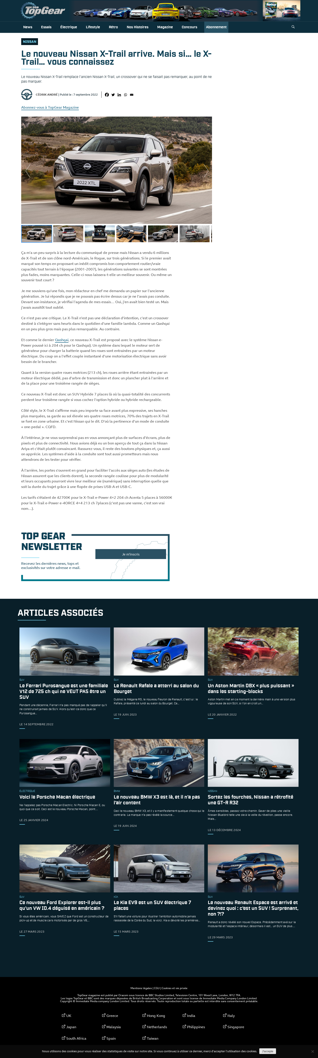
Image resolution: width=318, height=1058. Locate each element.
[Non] (312, 1051)
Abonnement (216, 27)
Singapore (235, 1026)
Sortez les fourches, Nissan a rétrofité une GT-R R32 (250, 800)
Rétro (113, 27)
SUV (21, 680)
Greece (112, 1015)
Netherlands (157, 1026)
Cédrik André (47, 94)
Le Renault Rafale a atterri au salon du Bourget (156, 689)
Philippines (196, 1026)
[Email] (131, 94)
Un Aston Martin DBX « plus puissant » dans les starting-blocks (251, 689)
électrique (27, 791)
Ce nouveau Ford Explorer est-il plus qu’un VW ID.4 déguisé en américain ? (61, 906)
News (27, 27)
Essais (46, 27)
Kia (116, 897)
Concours (189, 27)
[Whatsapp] (125, 94)
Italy (231, 1015)
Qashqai (61, 339)
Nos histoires (137, 27)
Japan (71, 1026)
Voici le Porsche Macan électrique (57, 797)
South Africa (76, 1038)
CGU (157, 988)
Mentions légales (141, 988)
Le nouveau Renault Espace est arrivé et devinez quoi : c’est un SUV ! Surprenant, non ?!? (253, 909)
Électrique (68, 27)
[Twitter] (113, 94)
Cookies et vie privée (174, 988)
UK (68, 1015)
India (191, 1015)
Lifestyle (93, 27)
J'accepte (267, 1051)
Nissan (29, 42)
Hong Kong (156, 1015)
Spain (111, 1038)
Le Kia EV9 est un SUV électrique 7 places (152, 906)
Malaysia (113, 1026)
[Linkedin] (119, 94)
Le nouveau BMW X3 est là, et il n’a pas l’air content (157, 800)
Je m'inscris (131, 554)
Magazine (165, 27)
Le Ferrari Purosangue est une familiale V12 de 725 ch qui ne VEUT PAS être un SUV (63, 692)
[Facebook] (107, 94)
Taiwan (152, 1038)
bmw (117, 791)
